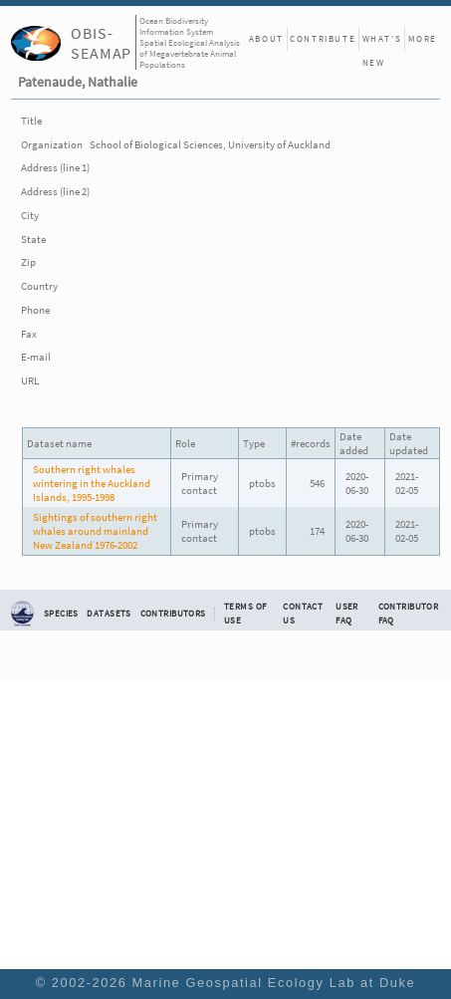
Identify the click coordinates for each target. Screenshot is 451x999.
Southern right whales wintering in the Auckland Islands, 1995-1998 (91, 483)
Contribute (322, 38)
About (266, 38)
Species (61, 614)
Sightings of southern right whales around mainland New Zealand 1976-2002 (95, 531)
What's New (382, 42)
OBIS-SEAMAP (101, 43)
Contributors (173, 614)
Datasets (108, 614)
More (422, 38)
